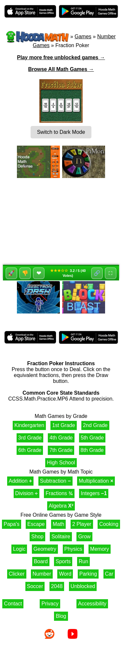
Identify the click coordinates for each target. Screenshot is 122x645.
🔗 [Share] (97, 273)
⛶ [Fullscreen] (110, 273)
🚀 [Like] (11, 273)
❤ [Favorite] (38, 273)
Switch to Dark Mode (61, 132)
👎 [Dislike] (25, 273)
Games (83, 36)
